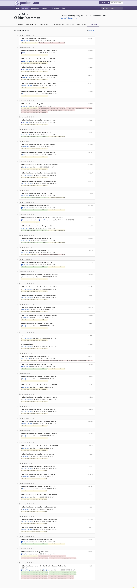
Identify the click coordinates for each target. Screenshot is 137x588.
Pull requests (57, 24)
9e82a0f (90, 202)
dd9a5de (90, 214)
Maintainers (35, 8)
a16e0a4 (90, 378)
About (63, 8)
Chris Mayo (25, 216)
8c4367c (90, 74)
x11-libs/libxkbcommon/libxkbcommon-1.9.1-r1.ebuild (62, 548)
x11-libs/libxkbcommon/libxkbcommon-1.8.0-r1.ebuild (52, 546)
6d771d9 (90, 58)
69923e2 (90, 543)
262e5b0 (90, 282)
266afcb (90, 519)
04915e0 (90, 557)
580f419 (90, 318)
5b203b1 (90, 234)
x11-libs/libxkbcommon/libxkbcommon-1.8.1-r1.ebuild (52, 354)
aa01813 (90, 150)
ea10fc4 (90, 82)
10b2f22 (90, 438)
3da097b (90, 162)
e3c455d (90, 402)
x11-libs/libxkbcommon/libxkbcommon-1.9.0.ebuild (34, 568)
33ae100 (90, 118)
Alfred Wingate (27, 561)
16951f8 (90, 130)
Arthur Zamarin (27, 84)
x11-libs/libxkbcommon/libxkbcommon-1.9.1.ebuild (60, 568)
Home (17, 8)
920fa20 (90, 390)
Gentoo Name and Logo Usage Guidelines (75, 584)
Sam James (25, 144)
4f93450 (90, 310)
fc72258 (90, 190)
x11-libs (23, 14)
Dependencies (31, 24)
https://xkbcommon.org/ (70, 18)
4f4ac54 (90, 302)
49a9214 (90, 531)
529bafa (90, 38)
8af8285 (90, 142)
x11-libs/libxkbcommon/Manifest (29, 42)
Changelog (92, 24)
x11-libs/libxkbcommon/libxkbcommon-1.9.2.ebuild (79, 354)
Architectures (54, 8)
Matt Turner (26, 40)
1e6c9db (90, 358)
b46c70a (90, 178)
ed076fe (90, 478)
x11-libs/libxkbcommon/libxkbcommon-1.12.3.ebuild (52, 42)
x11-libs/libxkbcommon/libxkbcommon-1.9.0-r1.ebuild (34, 548)
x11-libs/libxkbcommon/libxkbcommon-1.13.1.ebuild (34, 54)
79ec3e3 (90, 446)
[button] (104, 2)
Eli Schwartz (26, 52)
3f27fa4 (90, 258)
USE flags (44, 8)
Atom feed (90, 30)
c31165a (90, 510)
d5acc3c (90, 50)
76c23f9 (90, 426)
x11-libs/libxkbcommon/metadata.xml (30, 218)
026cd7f (90, 222)
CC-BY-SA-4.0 (56, 584)
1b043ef (90, 370)
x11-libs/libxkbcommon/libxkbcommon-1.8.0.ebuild (34, 566)
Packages (25, 8)
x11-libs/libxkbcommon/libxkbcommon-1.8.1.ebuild (60, 566)
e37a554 (90, 486)
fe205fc (90, 290)
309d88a (90, 66)
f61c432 (90, 90)
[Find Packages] (114, 8)
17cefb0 (90, 246)
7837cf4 (90, 170)
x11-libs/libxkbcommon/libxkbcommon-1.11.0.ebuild (52, 106)
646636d (90, 102)
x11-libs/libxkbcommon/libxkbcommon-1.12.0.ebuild (79, 106)
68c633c (90, 414)
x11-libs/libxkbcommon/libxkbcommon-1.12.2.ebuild (61, 108)
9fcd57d (90, 350)
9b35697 (90, 498)
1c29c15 (90, 458)
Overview (19, 24)
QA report (43, 24)
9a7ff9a (90, 466)
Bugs (70, 24)
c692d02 (90, 270)
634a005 (90, 338)
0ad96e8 (90, 330)
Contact (120, 581)
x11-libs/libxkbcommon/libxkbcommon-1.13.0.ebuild (34, 110)
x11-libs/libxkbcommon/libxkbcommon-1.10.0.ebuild (52, 250)
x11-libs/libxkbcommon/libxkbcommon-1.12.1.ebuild (34, 108)
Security (81, 24)
